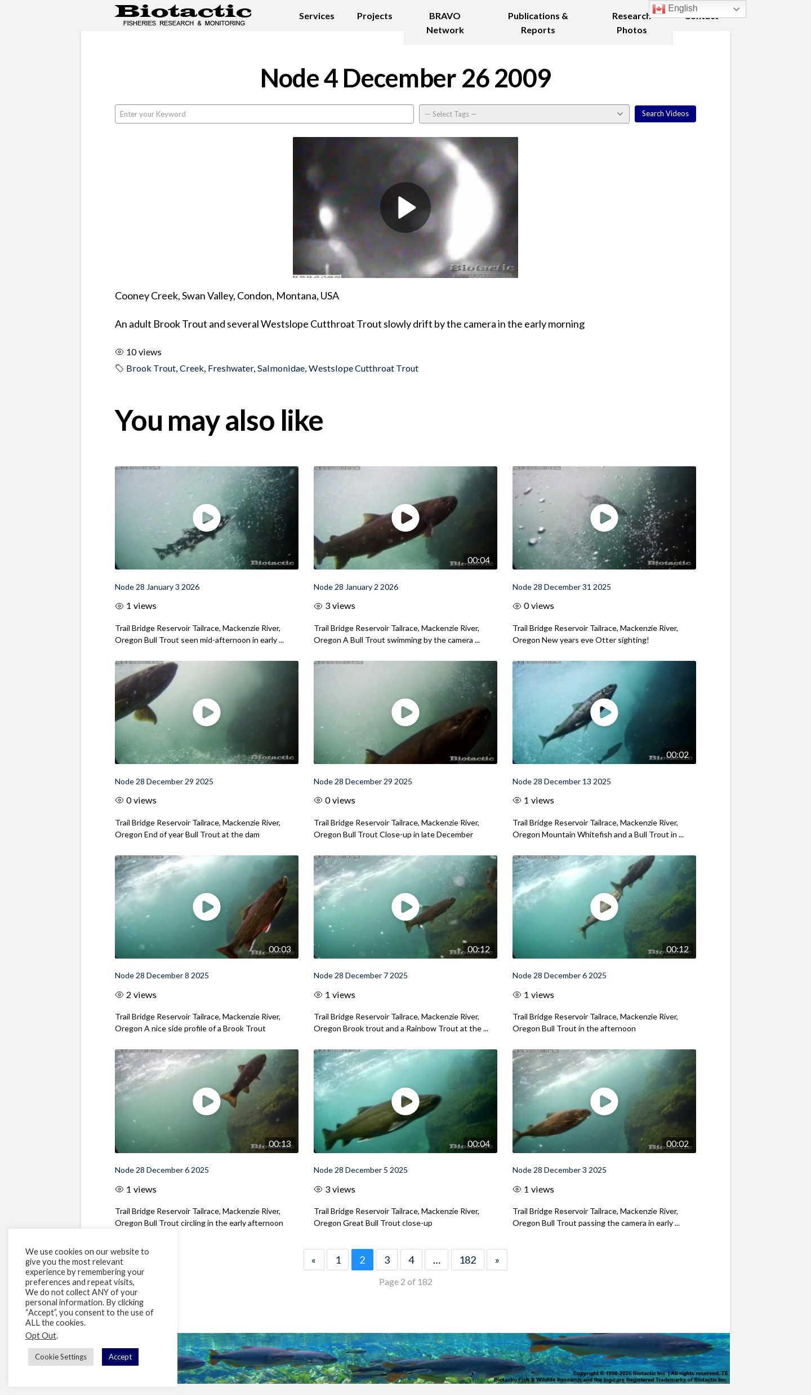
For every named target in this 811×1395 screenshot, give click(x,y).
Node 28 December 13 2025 (562, 781)
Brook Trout (151, 368)
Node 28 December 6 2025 (560, 975)
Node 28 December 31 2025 (562, 586)
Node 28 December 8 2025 (162, 975)
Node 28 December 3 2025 (560, 1170)
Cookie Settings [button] (61, 1356)
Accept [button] (120, 1356)
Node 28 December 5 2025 (361, 1170)
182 (467, 1259)
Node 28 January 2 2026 (356, 586)
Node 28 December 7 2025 (361, 975)
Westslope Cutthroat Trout (363, 368)
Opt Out (40, 1335)
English (675, 9)
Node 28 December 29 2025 (164, 781)
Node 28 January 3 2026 (157, 586)
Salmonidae (281, 368)
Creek (192, 368)
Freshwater (230, 368)
